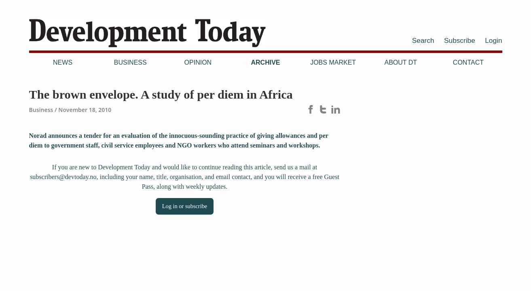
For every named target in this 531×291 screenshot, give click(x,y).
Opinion (198, 62)
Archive (265, 62)
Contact (468, 62)
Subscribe (459, 40)
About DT (400, 62)
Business (130, 62)
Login (493, 40)
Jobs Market (333, 62)
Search (423, 40)
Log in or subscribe (184, 206)
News (62, 62)
